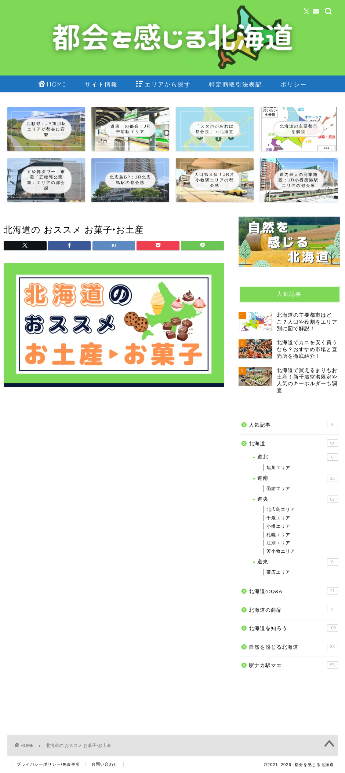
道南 (297, 478)
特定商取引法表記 (235, 84)
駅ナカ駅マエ (293, 665)
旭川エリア (278, 467)
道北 (297, 457)
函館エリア (278, 488)
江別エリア (278, 542)
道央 (297, 499)
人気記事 (293, 424)
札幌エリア (278, 534)
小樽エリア (278, 526)
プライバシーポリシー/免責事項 (48, 764)
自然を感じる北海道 (293, 646)
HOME (52, 84)
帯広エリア (278, 572)
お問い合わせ (104, 764)
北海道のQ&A (293, 591)
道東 (297, 562)
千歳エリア (278, 517)
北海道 (293, 443)
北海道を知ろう (293, 628)
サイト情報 (101, 84)
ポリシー (293, 84)
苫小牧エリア (280, 551)
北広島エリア (280, 509)
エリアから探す (163, 84)
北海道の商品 (293, 609)
